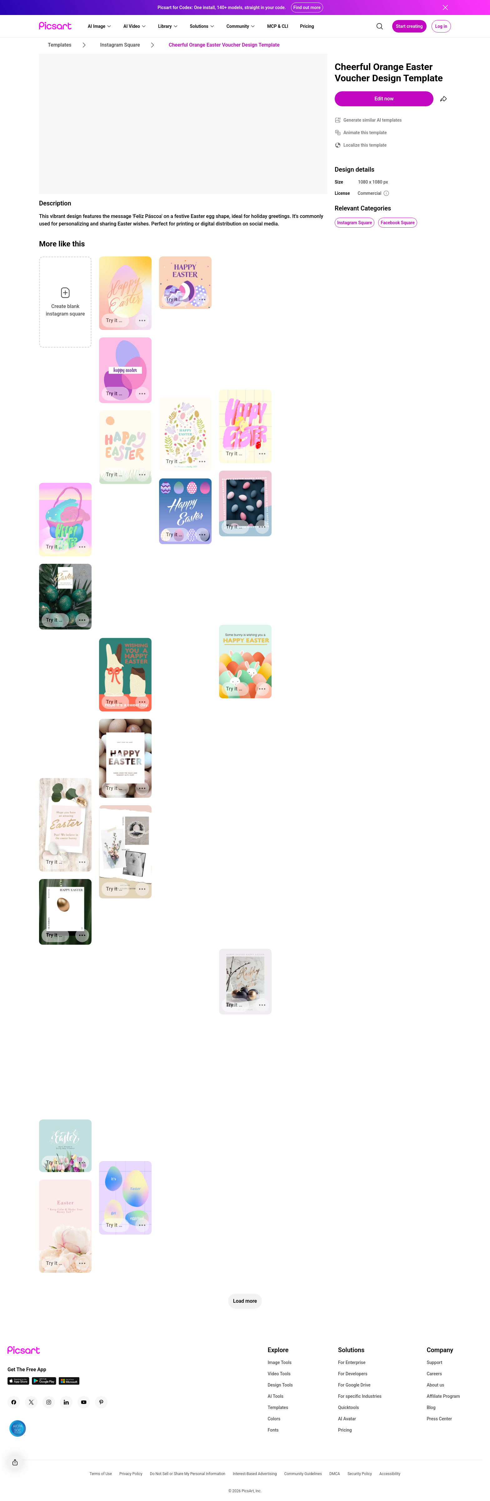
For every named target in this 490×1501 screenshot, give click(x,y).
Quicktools (348, 1407)
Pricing (345, 1430)
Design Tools (280, 1384)
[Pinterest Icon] (101, 1402)
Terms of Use (101, 1474)
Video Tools (279, 1373)
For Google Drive (354, 1384)
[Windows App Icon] (69, 1383)
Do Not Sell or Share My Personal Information (187, 1474)
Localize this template (365, 145)
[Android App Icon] (44, 1383)
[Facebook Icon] (14, 1402)
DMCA (334, 1474)
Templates (278, 1407)
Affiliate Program (443, 1396)
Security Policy (360, 1474)
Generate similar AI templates (372, 120)
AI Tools (275, 1396)
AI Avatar (347, 1418)
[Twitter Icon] (31, 1402)
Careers (434, 1373)
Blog (431, 1407)
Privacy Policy (130, 1474)
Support (434, 1362)
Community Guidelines (303, 1474)
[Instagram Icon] (48, 1402)
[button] (99, 26)
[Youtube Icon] (84, 1402)
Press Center (439, 1418)
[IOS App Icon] (18, 1383)
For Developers (353, 1373)
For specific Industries (360, 1396)
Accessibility (389, 1474)
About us (435, 1384)
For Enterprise (352, 1362)
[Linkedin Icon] (66, 1402)
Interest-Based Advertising (255, 1474)
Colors (274, 1418)
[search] (379, 26)
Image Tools (280, 1362)
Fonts (273, 1430)
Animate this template (365, 132)
